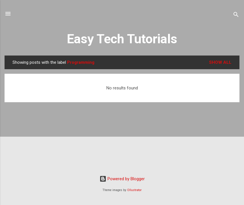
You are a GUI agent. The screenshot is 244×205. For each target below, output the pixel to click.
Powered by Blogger (122, 178)
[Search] (236, 15)
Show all (220, 62)
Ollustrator (134, 190)
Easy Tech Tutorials (122, 38)
